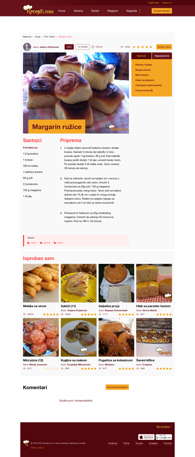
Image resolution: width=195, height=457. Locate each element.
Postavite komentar (117, 387)
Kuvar (61, 10)
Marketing (73, 443)
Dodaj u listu (164, 47)
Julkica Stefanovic (49, 47)
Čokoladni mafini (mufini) (148, 85)
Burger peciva (142, 70)
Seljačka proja (116, 290)
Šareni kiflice (154, 344)
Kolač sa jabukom (144, 80)
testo (33, 242)
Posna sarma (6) (144, 90)
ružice (60, 242)
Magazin (112, 10)
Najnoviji (141, 55)
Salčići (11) (79, 290)
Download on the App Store (146, 437)
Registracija (154, 3)
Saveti (95, 10)
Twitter (126, 443)
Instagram (153, 443)
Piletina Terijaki (143, 64)
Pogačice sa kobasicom (116, 344)
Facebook (112, 443)
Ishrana (78, 10)
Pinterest (168, 443)
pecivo (47, 242)
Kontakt (82, 443)
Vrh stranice (163, 426)
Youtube (139, 443)
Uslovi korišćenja (61, 443)
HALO (41, 447)
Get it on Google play (164, 437)
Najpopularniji (162, 55)
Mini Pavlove (142, 75)
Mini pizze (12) (41, 344)
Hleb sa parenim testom (154, 290)
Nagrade (131, 10)
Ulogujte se (167, 3)
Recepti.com (38, 9)
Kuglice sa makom (79, 344)
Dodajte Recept (162, 10)
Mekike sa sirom (41, 290)
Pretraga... (145, 11)
